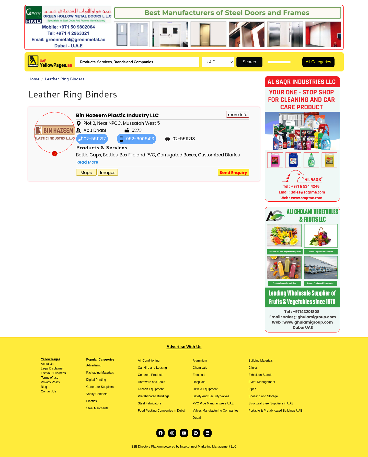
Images (107, 173)
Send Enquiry (233, 173)
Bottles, (111, 155)
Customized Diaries (219, 155)
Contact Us (48, 391)
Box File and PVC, (138, 155)
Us (51, 364)
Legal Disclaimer (52, 368)
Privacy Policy (50, 382)
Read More (87, 162)
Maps (86, 173)
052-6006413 (136, 139)
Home (33, 79)
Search (249, 61)
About (45, 364)
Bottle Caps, (89, 155)
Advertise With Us (184, 346)
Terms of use (50, 377)
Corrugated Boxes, (177, 155)
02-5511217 (92, 139)
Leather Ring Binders (64, 79)
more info (238, 115)
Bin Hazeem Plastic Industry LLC (117, 115)
